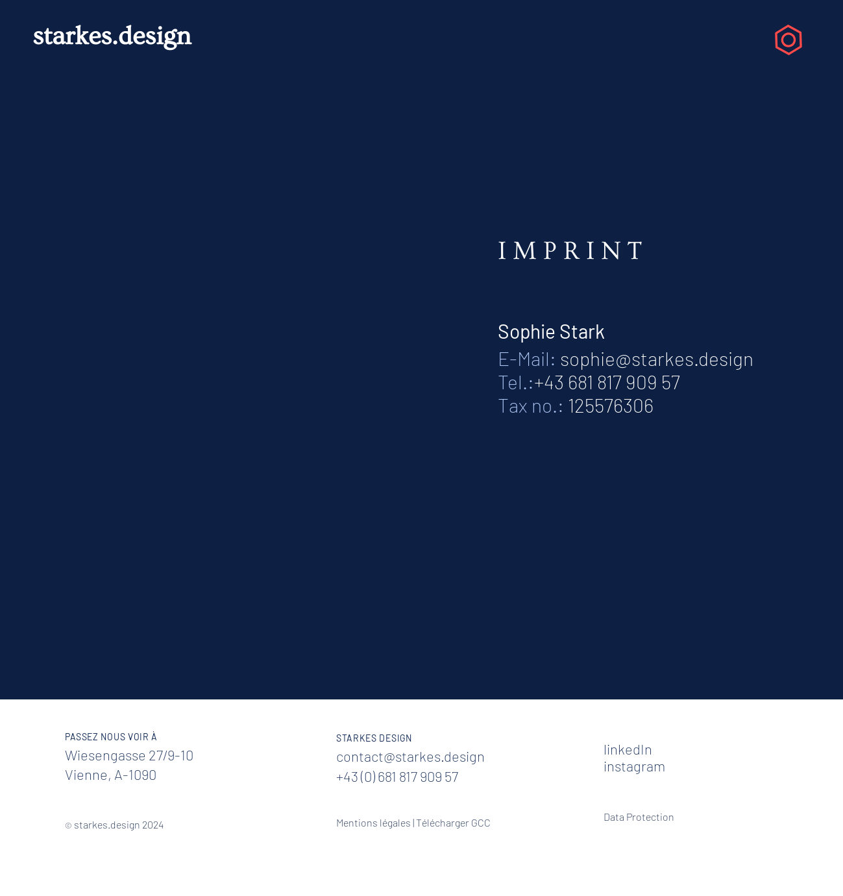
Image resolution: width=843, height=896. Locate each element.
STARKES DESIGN (374, 738)
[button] (789, 39)
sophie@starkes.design (656, 358)
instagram (634, 765)
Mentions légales (373, 822)
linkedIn (628, 748)
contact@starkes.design (410, 755)
